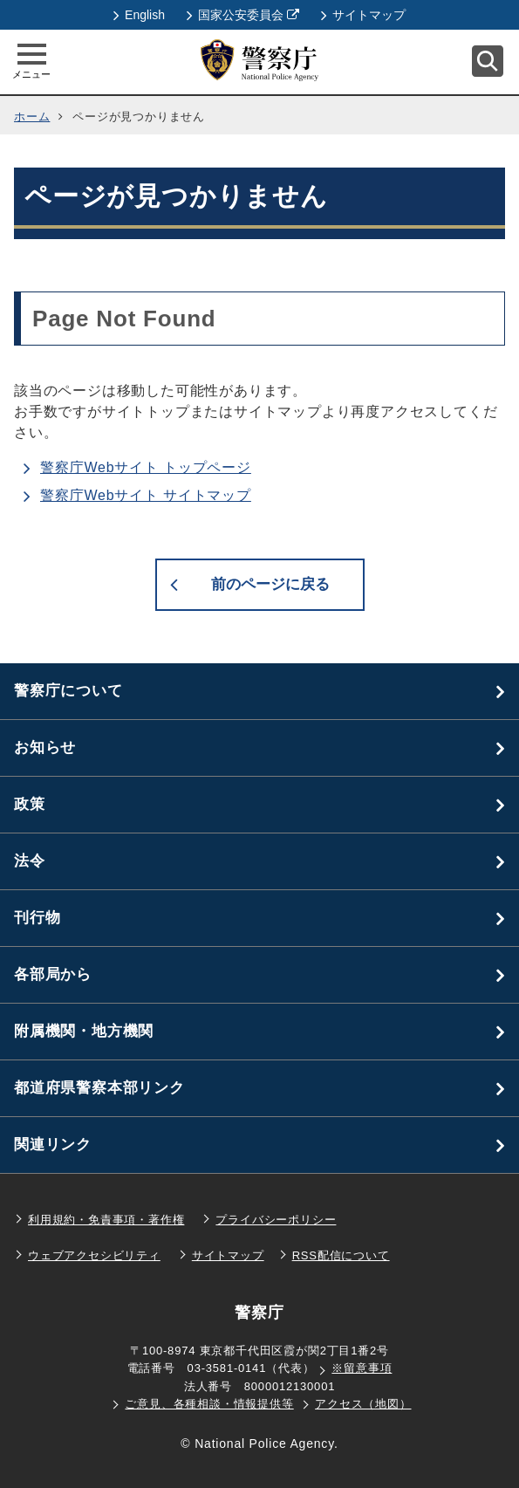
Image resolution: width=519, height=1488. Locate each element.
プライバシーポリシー (275, 1219)
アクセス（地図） (363, 1403)
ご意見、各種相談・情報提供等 (209, 1403)
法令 (29, 861)
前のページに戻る (270, 584)
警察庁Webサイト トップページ (145, 467)
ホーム (32, 116)
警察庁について (68, 690)
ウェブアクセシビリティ (94, 1255)
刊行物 (37, 917)
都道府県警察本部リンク (99, 1088)
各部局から (53, 974)
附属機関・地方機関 (84, 1031)
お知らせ (45, 747)
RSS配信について (341, 1255)
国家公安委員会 (243, 15)
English (139, 15)
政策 (29, 804)
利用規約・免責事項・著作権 (106, 1219)
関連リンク (53, 1144)
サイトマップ (363, 15)
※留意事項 (361, 1368)
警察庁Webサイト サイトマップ (145, 495)
